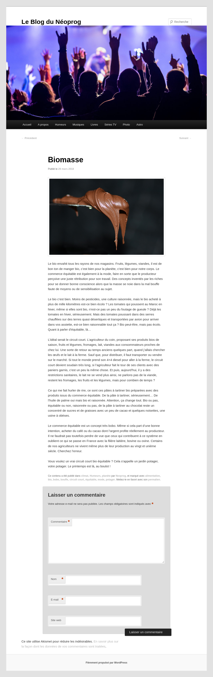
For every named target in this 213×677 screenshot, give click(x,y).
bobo (56, 479)
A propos (43, 124)
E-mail (57, 600)
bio (50, 479)
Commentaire (60, 522)
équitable (90, 479)
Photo (126, 124)
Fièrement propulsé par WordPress (106, 662)
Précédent (29, 138)
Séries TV (110, 124)
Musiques (78, 124)
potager (110, 479)
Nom (57, 579)
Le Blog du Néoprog (51, 21)
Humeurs (60, 124)
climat (84, 475)
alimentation (152, 475)
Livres (94, 124)
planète (106, 475)
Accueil (26, 124)
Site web (56, 620)
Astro (139, 124)
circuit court (76, 479)
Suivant (185, 138)
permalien (154, 479)
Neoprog (121, 475)
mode (101, 479)
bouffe (64, 479)
